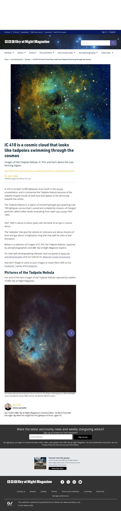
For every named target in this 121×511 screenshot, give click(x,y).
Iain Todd (17, 404)
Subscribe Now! (57, 468)
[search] (113, 43)
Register (112, 32)
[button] (40, 341)
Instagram (32, 266)
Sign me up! (82, 437)
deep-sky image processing (56, 256)
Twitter (18, 266)
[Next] (71, 333)
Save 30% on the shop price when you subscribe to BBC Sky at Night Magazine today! (39, 171)
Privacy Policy (47, 445)
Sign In (104, 32)
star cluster (61, 211)
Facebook (9, 266)
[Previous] (9, 333)
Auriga (60, 189)
